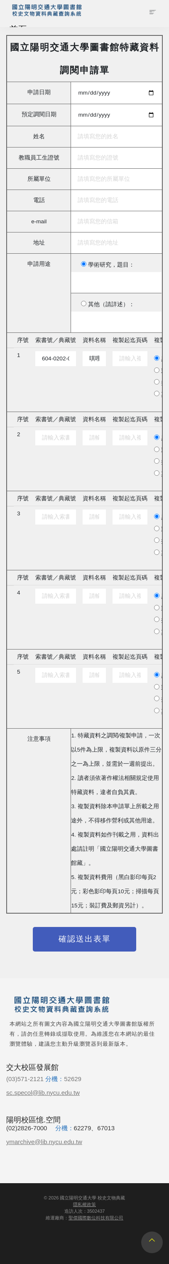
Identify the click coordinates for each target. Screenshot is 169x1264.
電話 (39, 200)
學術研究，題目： (111, 265)
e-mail (39, 221)
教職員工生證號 (39, 158)
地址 (39, 243)
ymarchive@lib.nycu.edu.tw (44, 1141)
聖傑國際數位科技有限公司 (96, 1217)
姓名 (39, 136)
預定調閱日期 (39, 114)
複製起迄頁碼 (130, 340)
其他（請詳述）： (111, 304)
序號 (23, 340)
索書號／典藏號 (55, 340)
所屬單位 (39, 179)
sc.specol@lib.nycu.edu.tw (43, 1092)
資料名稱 (94, 340)
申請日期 (39, 92)
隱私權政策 (84, 1204)
